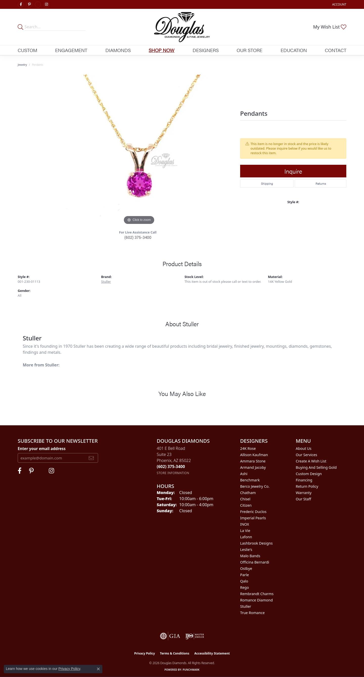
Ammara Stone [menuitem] (252, 461)
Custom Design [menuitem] (309, 473)
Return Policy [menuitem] (307, 486)
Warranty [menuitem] (303, 492)
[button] (338, 4)
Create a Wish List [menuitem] (311, 461)
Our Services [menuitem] (306, 454)
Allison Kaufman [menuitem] (254, 454)
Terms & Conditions (174, 653)
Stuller (106, 281)
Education (294, 50)
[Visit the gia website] (170, 636)
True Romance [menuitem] (252, 612)
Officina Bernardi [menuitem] (254, 562)
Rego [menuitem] (244, 587)
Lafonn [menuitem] (246, 536)
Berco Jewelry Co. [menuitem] (254, 486)
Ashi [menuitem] (243, 473)
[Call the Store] (171, 466)
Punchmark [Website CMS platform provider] (191, 669)
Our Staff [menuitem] (303, 499)
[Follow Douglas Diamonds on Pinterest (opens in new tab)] (29, 5)
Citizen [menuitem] (246, 505)
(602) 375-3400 (137, 237)
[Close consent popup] (98, 668)
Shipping (267, 183)
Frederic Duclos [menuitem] (253, 511)
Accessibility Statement (212, 653)
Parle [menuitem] (244, 574)
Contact (335, 50)
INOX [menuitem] (244, 524)
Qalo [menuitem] (244, 581)
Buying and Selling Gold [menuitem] (316, 467)
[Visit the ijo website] (194, 636)
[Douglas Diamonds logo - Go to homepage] (182, 27)
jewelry (22, 64)
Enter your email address (41, 448)
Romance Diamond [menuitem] (256, 600)
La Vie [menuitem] (245, 530)
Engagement (71, 50)
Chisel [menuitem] (245, 499)
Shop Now (161, 50)
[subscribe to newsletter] (91, 457)
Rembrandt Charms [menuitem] (257, 593)
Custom (27, 50)
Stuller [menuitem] (245, 606)
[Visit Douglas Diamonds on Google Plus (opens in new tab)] (38, 5)
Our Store (249, 50)
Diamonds (118, 50)
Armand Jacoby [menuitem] (253, 467)
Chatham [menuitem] (248, 492)
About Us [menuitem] (303, 448)
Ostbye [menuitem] (246, 568)
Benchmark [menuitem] (250, 480)
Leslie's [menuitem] (246, 549)
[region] (139, 150)
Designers (206, 50)
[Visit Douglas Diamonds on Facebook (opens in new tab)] (21, 5)
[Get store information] (173, 473)
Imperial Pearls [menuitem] (253, 518)
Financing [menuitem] (304, 480)
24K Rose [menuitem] (248, 448)
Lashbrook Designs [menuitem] (256, 543)
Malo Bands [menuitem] (250, 555)
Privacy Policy (144, 653)
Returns (320, 183)
